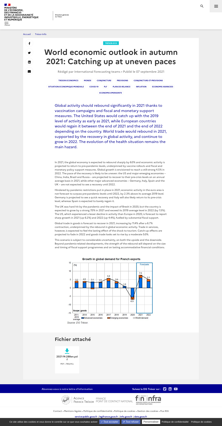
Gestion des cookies (147, 410)
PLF (105, 86)
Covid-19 (93, 86)
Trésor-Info (40, 34)
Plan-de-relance (121, 86)
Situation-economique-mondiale (66, 86)
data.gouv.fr (140, 416)
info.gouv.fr (126, 416)
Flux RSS (164, 410)
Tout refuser (131, 421)
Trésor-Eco (111, 43)
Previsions (122, 80)
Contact (57, 410)
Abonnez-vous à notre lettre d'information (67, 389)
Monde (87, 80)
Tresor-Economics (68, 80)
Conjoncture (104, 80)
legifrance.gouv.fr (108, 416)
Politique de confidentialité (97, 410)
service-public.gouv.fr (86, 416)
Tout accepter (109, 421)
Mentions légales (72, 410)
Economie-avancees (162, 86)
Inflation (141, 86)
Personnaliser (151, 421)
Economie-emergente (110, 92)
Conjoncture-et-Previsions (148, 80)
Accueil (27, 34)
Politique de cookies (124, 410)
